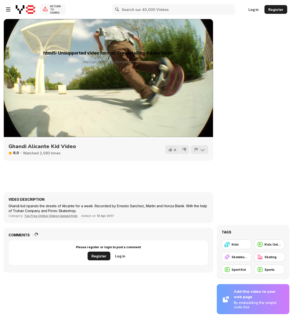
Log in (253, 10)
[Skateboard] (237, 257)
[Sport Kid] (237, 269)
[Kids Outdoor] (270, 244)
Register (275, 10)
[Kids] (237, 244)
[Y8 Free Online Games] (25, 9)
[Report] (199, 149)
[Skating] (270, 257)
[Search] (117, 9)
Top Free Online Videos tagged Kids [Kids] (51, 216)
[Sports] (270, 269)
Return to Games (55, 9)
